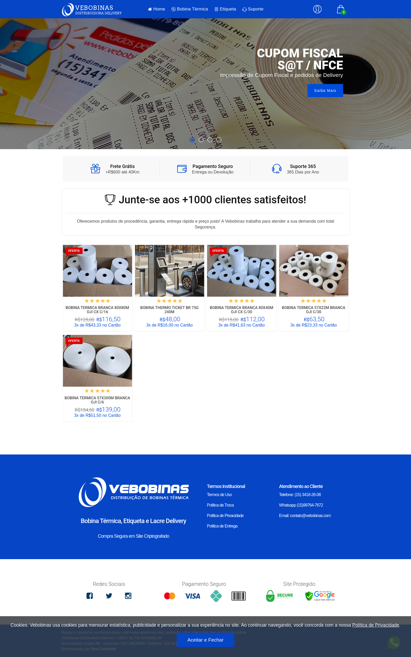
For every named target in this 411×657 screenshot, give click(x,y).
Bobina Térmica (189, 9)
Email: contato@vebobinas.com (305, 515)
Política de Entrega (222, 526)
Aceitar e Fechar (205, 640)
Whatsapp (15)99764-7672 (301, 505)
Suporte (252, 9)
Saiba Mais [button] (325, 90)
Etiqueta (225, 9)
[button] (192, 140)
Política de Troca (220, 505)
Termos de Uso (219, 494)
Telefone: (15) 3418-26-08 (300, 494)
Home (156, 9)
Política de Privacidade (225, 515)
